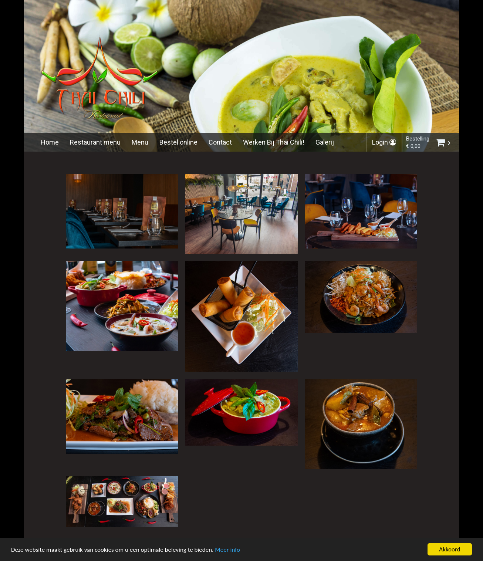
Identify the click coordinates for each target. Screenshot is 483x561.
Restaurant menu (95, 142)
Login (384, 142)
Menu (140, 142)
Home (50, 142)
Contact (220, 142)
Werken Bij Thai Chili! (273, 142)
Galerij (324, 142)
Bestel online (178, 142)
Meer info (227, 551)
